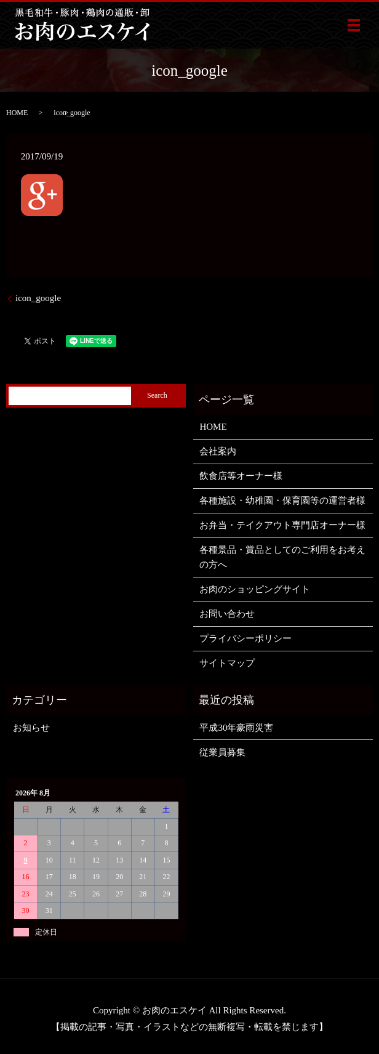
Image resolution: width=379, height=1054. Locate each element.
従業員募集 (222, 752)
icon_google (38, 298)
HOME (17, 112)
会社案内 (217, 451)
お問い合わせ (227, 614)
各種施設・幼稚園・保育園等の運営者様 (282, 500)
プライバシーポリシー (245, 638)
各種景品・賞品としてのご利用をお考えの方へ (282, 557)
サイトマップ (227, 663)
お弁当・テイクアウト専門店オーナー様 (282, 525)
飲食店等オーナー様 (240, 476)
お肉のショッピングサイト (254, 589)
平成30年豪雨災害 (236, 728)
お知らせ (31, 728)
